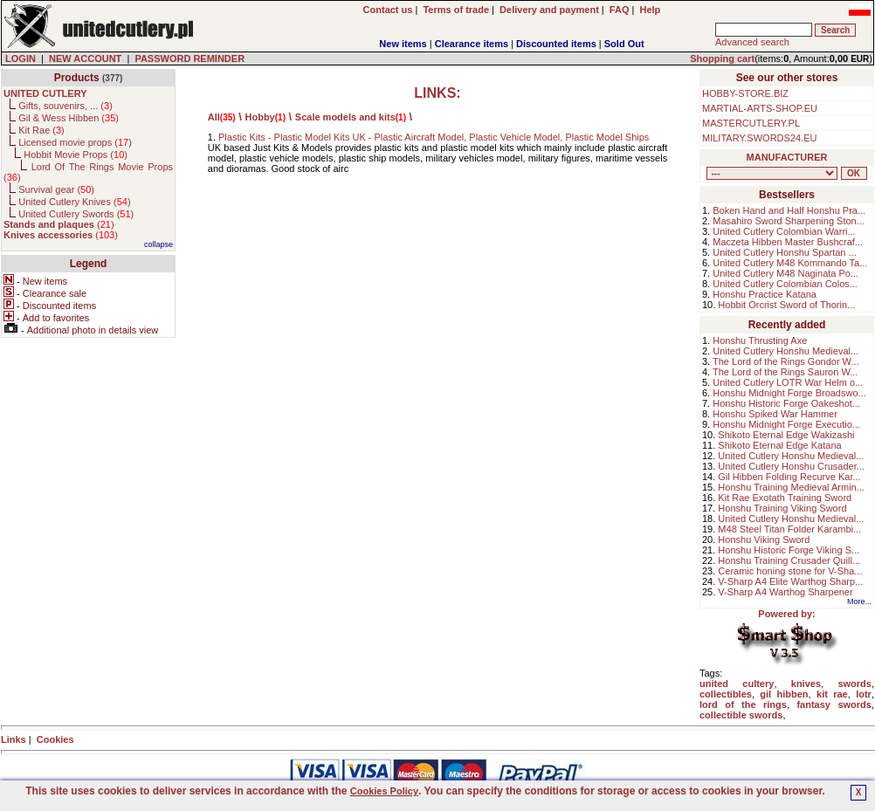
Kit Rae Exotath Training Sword (784, 497)
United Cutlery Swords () (76, 214)
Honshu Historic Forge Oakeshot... (786, 403)
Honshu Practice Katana (764, 294)
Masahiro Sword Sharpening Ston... (789, 221)
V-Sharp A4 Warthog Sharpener (785, 592)
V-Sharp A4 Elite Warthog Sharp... (790, 581)
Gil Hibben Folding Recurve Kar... (789, 476)
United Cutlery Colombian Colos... (785, 283)
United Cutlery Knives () (74, 201)
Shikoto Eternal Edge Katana (779, 445)
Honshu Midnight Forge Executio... (786, 424)
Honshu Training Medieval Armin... (791, 487)
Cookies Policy (384, 791)
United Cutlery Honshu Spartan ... (784, 252)
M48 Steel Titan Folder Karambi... (789, 529)
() (58, 224)
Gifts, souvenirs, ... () (65, 105)
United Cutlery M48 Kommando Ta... (790, 263)
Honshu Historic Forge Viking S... (788, 550)
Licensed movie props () (75, 142)
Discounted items (556, 43)
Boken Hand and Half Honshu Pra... (789, 210)
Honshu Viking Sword (764, 539)
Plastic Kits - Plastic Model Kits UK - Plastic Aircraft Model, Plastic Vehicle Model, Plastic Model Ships (433, 137)
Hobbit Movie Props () (75, 154)
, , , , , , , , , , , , (771, 173)
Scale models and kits (345, 117)
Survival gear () (56, 189)
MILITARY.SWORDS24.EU (759, 138)
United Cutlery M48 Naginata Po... (785, 273)
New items (402, 43)
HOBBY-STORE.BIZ (745, 93)
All (214, 117)
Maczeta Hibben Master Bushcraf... (788, 242)
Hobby (260, 117)
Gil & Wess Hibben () (68, 118)
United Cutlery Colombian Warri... (784, 231)
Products (77, 78)
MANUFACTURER (787, 157)
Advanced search (752, 42)
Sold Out (624, 43)
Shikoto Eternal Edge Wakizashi (786, 435)
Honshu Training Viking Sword (782, 508)
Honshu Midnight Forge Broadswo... (789, 393)
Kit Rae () (41, 130)
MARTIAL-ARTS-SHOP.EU (759, 108)
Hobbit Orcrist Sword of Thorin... (786, 304)
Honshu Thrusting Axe (760, 340)
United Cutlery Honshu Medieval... (785, 351)
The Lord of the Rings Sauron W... (785, 372)
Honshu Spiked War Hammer (775, 414)
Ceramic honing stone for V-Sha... (790, 571)
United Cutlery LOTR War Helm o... (788, 382)
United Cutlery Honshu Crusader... (791, 466)
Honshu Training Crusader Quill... (789, 560)
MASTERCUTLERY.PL (751, 123)
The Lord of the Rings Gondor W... (786, 361)
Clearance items (471, 43)
